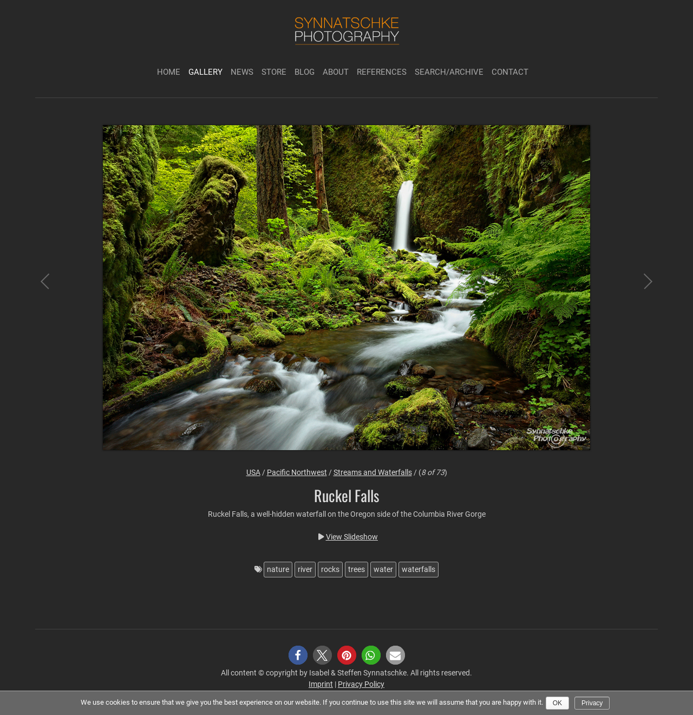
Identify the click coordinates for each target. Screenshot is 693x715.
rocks (330, 569)
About (336, 72)
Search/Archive (449, 72)
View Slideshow (352, 536)
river (305, 569)
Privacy (592, 703)
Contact (510, 72)
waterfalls (418, 569)
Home (168, 72)
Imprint (321, 684)
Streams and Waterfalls (373, 472)
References (382, 72)
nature (278, 569)
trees (356, 569)
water (383, 569)
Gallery (205, 72)
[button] (298, 655)
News (242, 72)
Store (273, 72)
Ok (557, 703)
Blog (305, 72)
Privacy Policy (361, 684)
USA (253, 472)
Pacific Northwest (297, 472)
